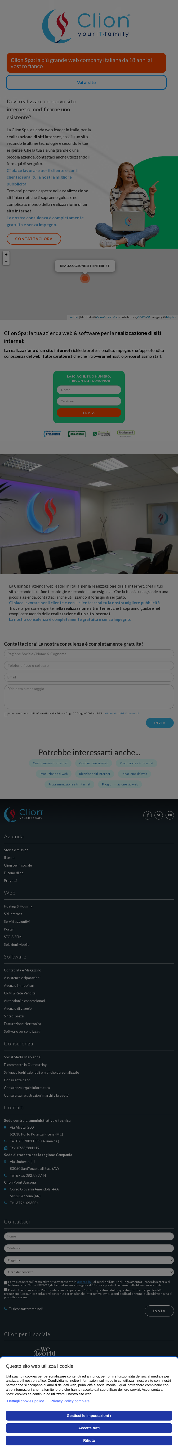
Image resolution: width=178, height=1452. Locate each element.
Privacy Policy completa (70, 1401)
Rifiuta (89, 1440)
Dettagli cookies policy (25, 1401)
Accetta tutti (89, 1428)
